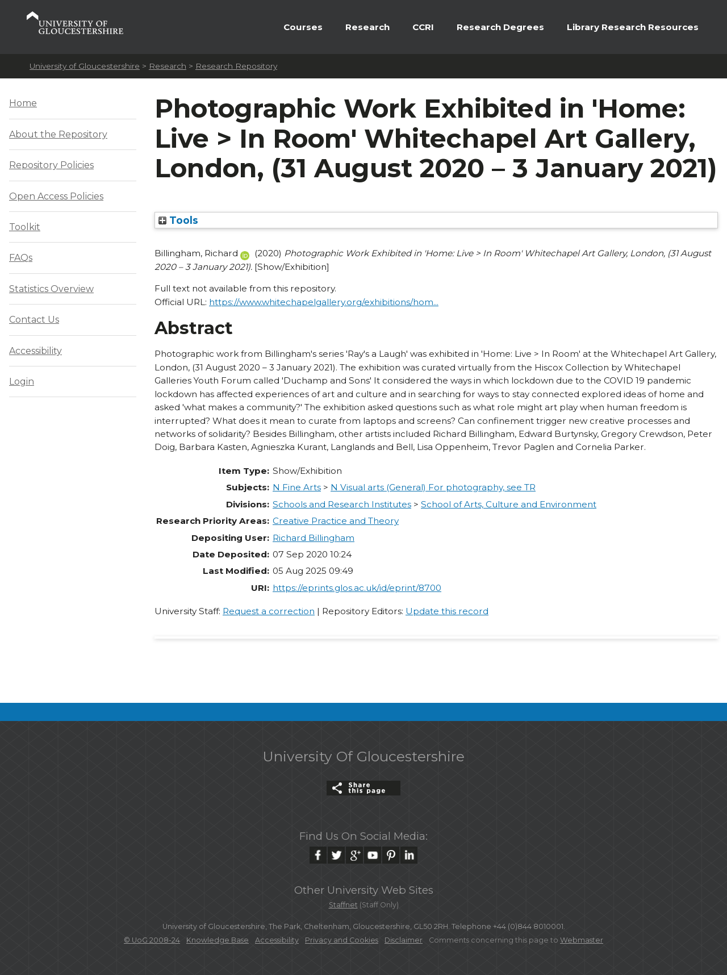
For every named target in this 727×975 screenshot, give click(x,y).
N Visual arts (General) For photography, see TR (433, 487)
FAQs (20, 257)
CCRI (423, 27)
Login (21, 381)
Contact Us (34, 319)
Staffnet (343, 905)
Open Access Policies (56, 196)
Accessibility (35, 350)
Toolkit (24, 227)
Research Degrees (500, 27)
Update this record (447, 611)
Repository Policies (51, 165)
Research (367, 27)
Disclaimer (404, 940)
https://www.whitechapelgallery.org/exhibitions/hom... (323, 302)
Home (23, 103)
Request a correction (269, 611)
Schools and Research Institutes (342, 504)
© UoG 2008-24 (152, 940)
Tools (178, 220)
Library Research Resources (633, 27)
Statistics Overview (51, 289)
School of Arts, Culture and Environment (508, 504)
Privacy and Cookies (341, 940)
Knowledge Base (217, 940)
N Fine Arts (297, 487)
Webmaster (581, 940)
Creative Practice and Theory (336, 520)
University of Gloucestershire (85, 65)
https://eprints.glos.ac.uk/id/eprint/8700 (357, 587)
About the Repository (58, 134)
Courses (303, 27)
